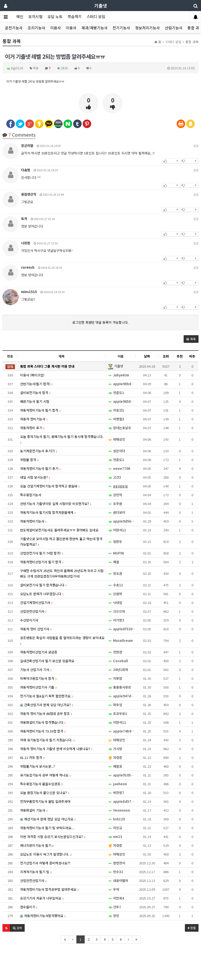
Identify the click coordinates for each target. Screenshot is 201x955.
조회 (166, 356)
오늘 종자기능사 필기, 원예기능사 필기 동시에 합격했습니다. (62, 439)
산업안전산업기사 (33, 611)
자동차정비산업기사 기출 (38, 687)
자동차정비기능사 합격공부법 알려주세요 (49, 889)
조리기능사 (36, 27)
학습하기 (75, 16)
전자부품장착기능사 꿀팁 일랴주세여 (45, 801)
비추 (192, 356)
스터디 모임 (96, 16)
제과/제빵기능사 (94, 27)
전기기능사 (121, 27)
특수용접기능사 (30, 494)
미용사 (55, 27)
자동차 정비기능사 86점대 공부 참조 (46, 713)
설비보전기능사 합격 (35, 392)
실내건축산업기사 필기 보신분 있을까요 (47, 660)
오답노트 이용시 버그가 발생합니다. (46, 854)
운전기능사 (14, 27)
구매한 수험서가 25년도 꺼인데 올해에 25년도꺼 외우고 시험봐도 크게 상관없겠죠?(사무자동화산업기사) (62, 573)
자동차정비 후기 (32, 427)
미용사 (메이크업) (32, 375)
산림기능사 (173, 27)
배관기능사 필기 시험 (34, 401)
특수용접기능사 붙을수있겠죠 (41, 783)
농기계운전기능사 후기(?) (38, 450)
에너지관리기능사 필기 (37, 845)
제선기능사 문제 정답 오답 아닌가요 (48, 819)
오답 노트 (55, 16)
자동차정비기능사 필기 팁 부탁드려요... (47, 827)
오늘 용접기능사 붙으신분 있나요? (44, 792)
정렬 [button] (192, 928)
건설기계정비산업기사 (36, 602)
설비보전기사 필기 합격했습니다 (43, 585)
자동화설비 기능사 (33, 810)
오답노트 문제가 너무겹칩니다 (42, 593)
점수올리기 (28, 907)
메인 (19, 16)
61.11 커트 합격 (32, 757)
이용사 (71, 27)
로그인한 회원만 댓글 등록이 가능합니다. (100, 322)
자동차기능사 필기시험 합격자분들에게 (48, 512)
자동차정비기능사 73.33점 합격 (43, 731)
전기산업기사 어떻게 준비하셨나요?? (45, 863)
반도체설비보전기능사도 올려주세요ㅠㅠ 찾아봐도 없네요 (59, 530)
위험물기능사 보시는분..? (37, 766)
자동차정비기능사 (33, 521)
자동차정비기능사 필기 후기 (40, 468)
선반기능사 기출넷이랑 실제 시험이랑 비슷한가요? (55, 503)
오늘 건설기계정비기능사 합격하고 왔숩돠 (50, 486)
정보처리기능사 (147, 27)
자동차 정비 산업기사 (36, 629)
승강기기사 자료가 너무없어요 (42, 898)
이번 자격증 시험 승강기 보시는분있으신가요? (52, 836)
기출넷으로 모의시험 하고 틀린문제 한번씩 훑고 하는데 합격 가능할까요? (61, 541)
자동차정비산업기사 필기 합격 (42, 561)
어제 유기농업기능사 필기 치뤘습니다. (47, 740)
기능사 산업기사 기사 (36, 669)
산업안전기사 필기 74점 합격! (41, 553)
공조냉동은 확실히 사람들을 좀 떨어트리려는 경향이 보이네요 (62, 640)
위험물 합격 (29, 459)
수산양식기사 (29, 620)
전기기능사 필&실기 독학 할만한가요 (46, 696)
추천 (180, 356)
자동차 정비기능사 (33, 419)
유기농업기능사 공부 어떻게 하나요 (45, 775)
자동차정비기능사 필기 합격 (40, 410)
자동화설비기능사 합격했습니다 (43, 722)
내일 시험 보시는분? (35, 477)
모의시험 (35, 16)
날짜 (147, 356)
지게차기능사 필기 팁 (36, 871)
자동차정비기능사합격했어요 (43, 915)
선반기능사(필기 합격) (36, 383)
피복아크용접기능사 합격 (38, 678)
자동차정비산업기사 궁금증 (38, 652)
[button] (191, 339)
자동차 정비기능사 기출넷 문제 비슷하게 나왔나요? (56, 748)
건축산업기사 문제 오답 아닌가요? (46, 704)
